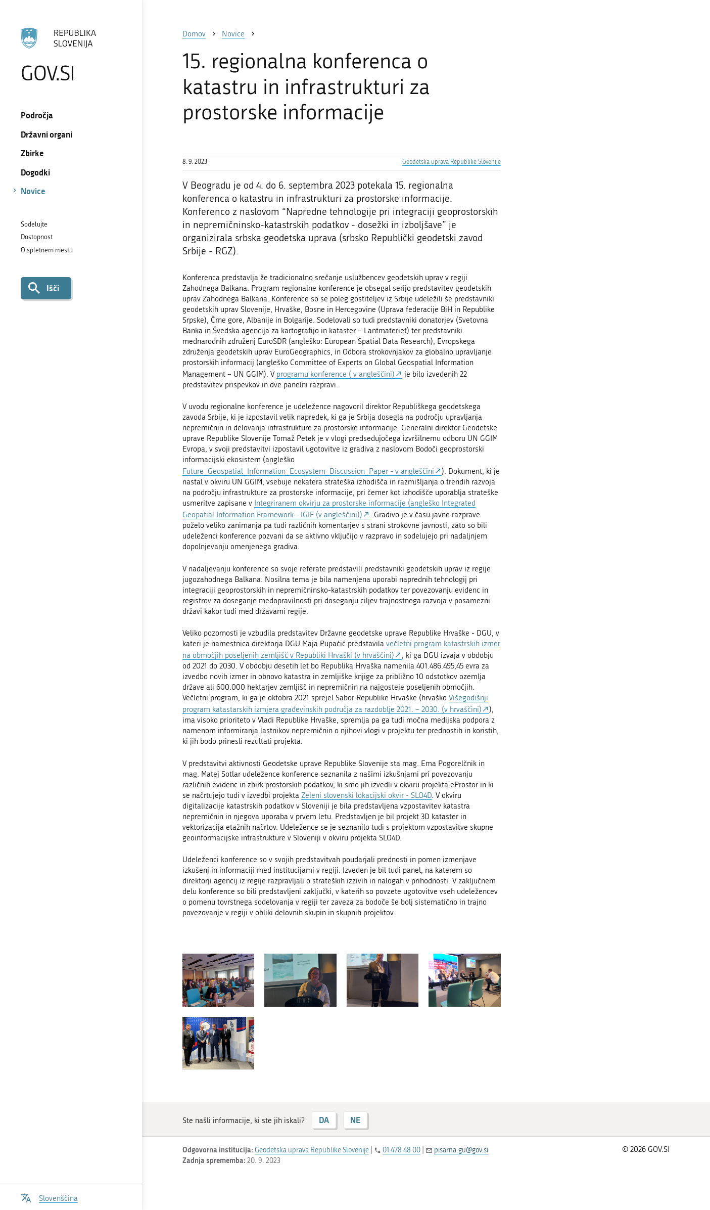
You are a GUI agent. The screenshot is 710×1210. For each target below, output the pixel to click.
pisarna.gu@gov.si (461, 1150)
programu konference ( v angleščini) (335, 374)
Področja (37, 115)
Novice (33, 191)
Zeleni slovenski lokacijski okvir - (356, 795)
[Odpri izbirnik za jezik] (49, 1197)
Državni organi (46, 134)
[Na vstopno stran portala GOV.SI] (71, 55)
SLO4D (421, 795)
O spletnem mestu (47, 250)
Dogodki (35, 172)
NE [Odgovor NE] (355, 1120)
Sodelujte (34, 224)
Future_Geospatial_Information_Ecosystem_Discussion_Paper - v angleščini (308, 471)
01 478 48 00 (401, 1150)
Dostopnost (37, 237)
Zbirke (32, 153)
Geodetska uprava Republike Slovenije (451, 161)
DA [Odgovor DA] (324, 1120)
